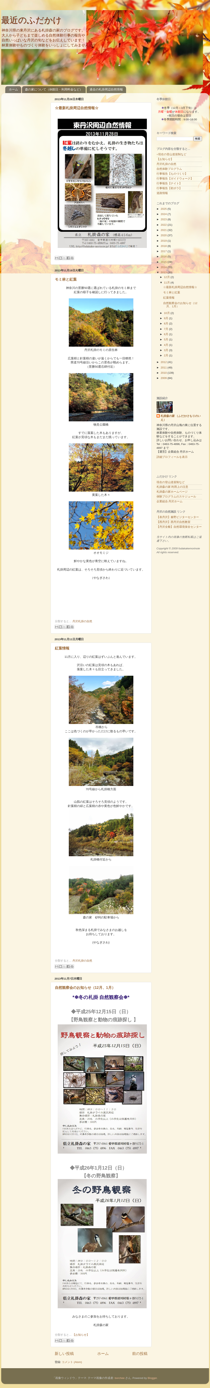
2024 (164, 214)
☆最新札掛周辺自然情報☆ (76, 108)
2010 (164, 372)
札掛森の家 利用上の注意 (172, 486)
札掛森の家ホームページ (172, 491)
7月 (166, 328)
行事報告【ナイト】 (169, 183)
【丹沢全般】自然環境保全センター (179, 526)
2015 (164, 261)
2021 (164, 230)
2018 (164, 246)
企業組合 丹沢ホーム (170, 501)
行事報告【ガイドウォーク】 (175, 178)
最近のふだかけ (31, 20)
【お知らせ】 (80, 1334)
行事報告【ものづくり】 (172, 173)
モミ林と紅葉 (66, 279)
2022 (164, 224)
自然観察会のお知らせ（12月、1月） (85, 988)
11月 (167, 282)
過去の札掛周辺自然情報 (106, 89)
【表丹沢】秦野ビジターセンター (178, 517)
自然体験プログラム (169, 168)
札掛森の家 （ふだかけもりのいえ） (181, 417)
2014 (164, 267)
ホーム (13, 89)
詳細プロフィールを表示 (172, 456)
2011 (164, 367)
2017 (164, 251)
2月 (166, 355)
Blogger (152, 1378)
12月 (167, 277)
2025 (164, 208)
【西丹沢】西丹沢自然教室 (173, 522)
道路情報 (162, 193)
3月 (166, 350)
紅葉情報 (62, 648)
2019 (164, 240)
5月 (166, 339)
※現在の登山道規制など (171, 154)
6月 (166, 334)
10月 (167, 313)
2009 (164, 378)
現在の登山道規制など (171, 482)
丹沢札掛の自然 (82, 621)
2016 (164, 256)
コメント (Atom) (72, 1362)
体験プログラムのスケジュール (176, 496)
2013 (164, 272)
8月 (166, 323)
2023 (164, 219)
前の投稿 (139, 1353)
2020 (164, 235)
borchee (120, 1378)
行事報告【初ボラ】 (169, 188)
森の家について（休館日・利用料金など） (54, 89)
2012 (164, 362)
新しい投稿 (64, 1353)
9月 (166, 318)
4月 (166, 344)
